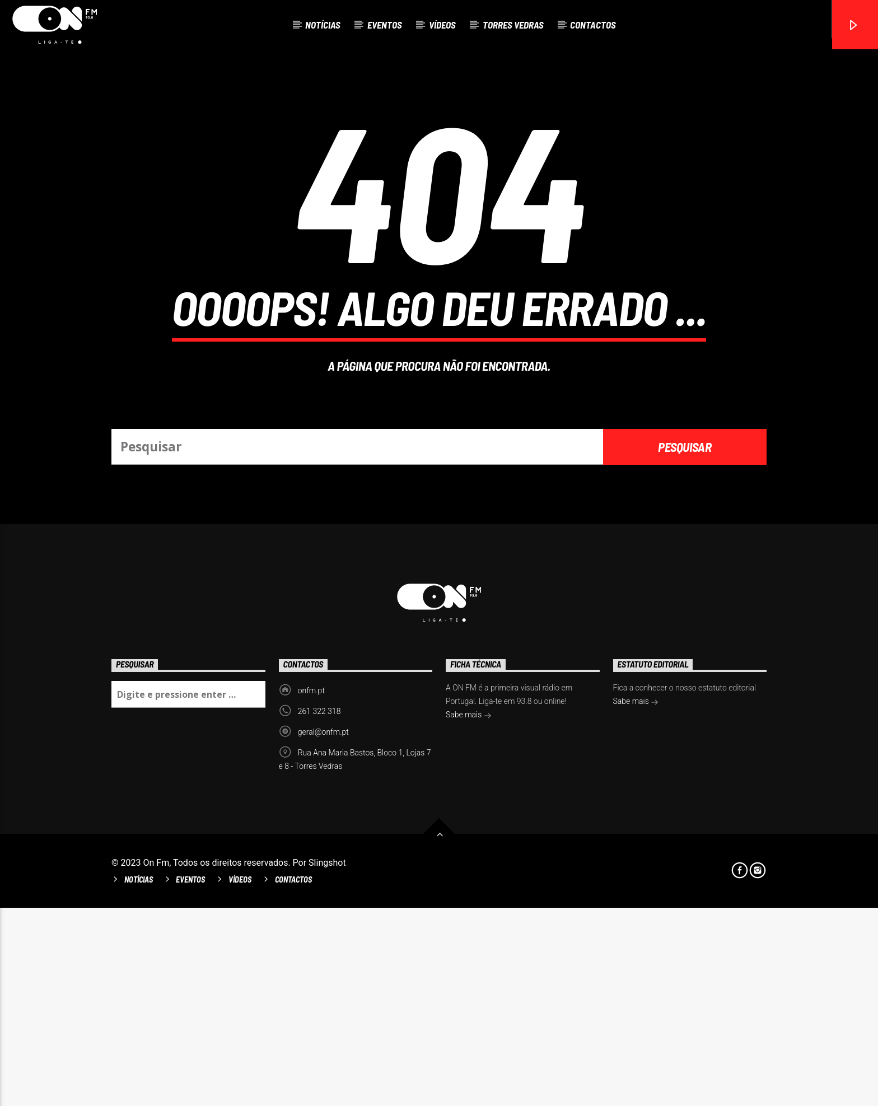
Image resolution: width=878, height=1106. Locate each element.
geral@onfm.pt (323, 930)
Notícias (322, 24)
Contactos (593, 24)
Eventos (384, 24)
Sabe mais (469, 914)
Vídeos (442, 24)
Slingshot (327, 1061)
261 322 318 (319, 909)
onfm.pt (311, 888)
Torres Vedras (513, 24)
